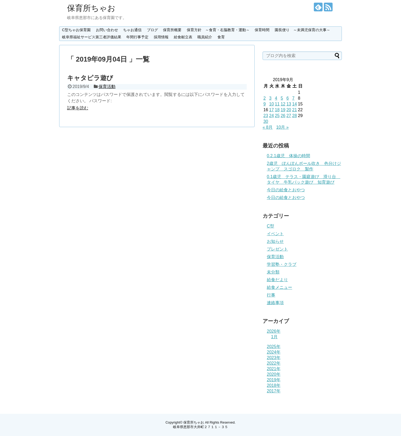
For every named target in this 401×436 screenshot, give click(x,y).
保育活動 (107, 86)
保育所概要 (172, 30)
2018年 (274, 385)
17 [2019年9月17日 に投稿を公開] (271, 110)
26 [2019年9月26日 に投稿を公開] (283, 115)
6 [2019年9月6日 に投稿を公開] (287, 98)
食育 (221, 37)
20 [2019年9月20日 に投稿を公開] (288, 110)
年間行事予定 (137, 37)
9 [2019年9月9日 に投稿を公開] (264, 104)
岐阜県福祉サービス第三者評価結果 (91, 37)
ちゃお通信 (132, 30)
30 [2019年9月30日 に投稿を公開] (265, 121)
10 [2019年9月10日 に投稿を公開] (271, 104)
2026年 (274, 331)
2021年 (274, 369)
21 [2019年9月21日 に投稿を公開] (294, 110)
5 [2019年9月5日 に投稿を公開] (282, 98)
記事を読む (77, 108)
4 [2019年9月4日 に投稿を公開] (276, 98)
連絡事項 (275, 302)
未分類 (273, 272)
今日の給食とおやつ (286, 190)
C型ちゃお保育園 (76, 30)
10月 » (282, 127)
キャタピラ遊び (90, 77)
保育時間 (262, 30)
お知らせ (275, 241)
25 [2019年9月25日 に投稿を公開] (277, 115)
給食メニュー (279, 287)
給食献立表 (183, 37)
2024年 (274, 352)
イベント (275, 233)
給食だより (277, 279)
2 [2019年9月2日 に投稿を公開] (264, 98)
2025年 (274, 346)
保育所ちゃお (91, 8)
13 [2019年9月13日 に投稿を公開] (288, 104)
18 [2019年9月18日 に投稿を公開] (277, 110)
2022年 (274, 363)
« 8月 (268, 127)
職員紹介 (204, 37)
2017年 (274, 391)
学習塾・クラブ (281, 264)
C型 (270, 226)
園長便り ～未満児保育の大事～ (302, 30)
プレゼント (277, 249)
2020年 (274, 374)
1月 (274, 337)
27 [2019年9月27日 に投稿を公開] (288, 115)
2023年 (274, 357)
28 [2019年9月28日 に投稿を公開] (294, 115)
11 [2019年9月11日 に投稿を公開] (277, 104)
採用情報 (161, 37)
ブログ (152, 30)
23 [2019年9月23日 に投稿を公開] (265, 115)
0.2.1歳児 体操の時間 (288, 156)
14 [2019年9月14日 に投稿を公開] (294, 104)
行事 (271, 295)
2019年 (274, 380)
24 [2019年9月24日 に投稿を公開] (271, 115)
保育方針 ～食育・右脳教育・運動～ (218, 30)
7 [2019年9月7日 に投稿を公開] (293, 98)
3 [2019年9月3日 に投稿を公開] (270, 98)
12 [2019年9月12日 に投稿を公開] (283, 104)
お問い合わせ (107, 30)
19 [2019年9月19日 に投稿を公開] (283, 110)
